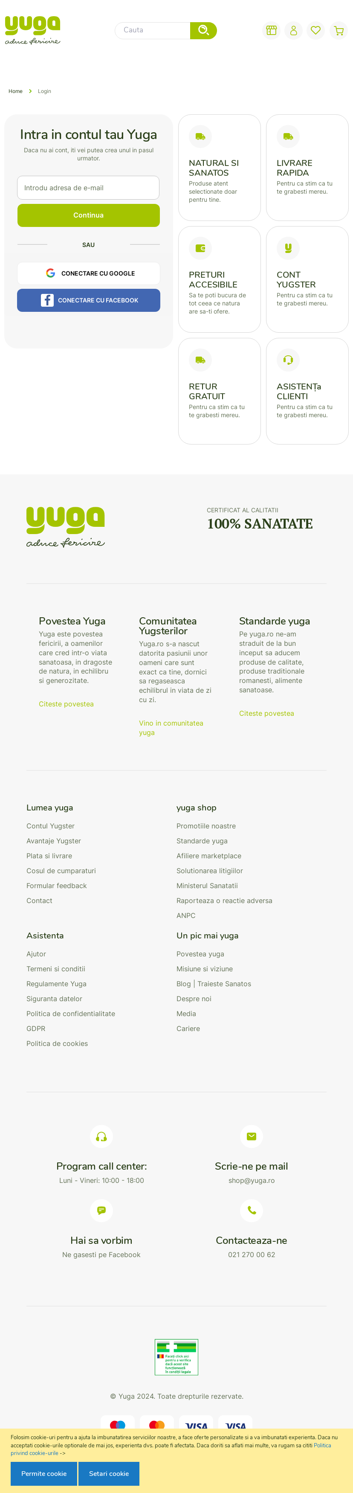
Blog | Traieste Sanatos (213, 983)
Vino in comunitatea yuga (171, 728)
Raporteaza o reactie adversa (224, 900)
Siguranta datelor (54, 998)
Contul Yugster (50, 826)
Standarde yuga (202, 841)
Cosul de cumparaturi (61, 870)
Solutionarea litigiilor (209, 870)
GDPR (35, 1028)
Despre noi (193, 998)
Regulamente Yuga (56, 983)
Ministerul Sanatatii (207, 885)
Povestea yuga (200, 954)
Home (16, 91)
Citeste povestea (66, 704)
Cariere (188, 1028)
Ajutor (36, 954)
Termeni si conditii (55, 968)
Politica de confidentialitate (70, 1013)
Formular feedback (56, 885)
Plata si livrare (49, 855)
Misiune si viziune (204, 968)
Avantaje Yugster (53, 841)
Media (186, 1013)
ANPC (186, 915)
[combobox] (166, 30)
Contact (39, 900)
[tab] (101, 808)
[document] (177, 1461)
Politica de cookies (57, 1043)
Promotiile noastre (206, 826)
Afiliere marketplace (208, 855)
